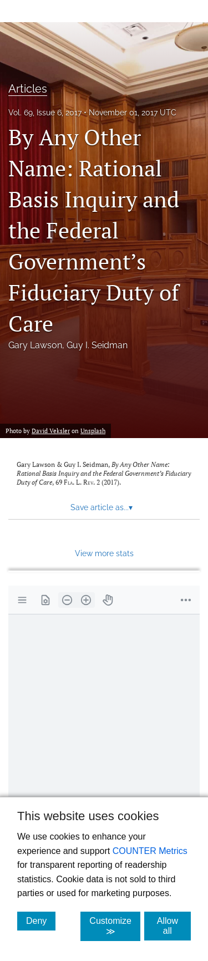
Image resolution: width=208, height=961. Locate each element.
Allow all (174, 925)
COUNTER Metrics (150, 851)
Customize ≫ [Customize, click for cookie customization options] (114, 926)
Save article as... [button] (101, 507)
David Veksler (51, 430)
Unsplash (92, 430)
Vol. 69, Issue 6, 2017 (45, 112)
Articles (27, 88)
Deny (40, 921)
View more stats (104, 553)
